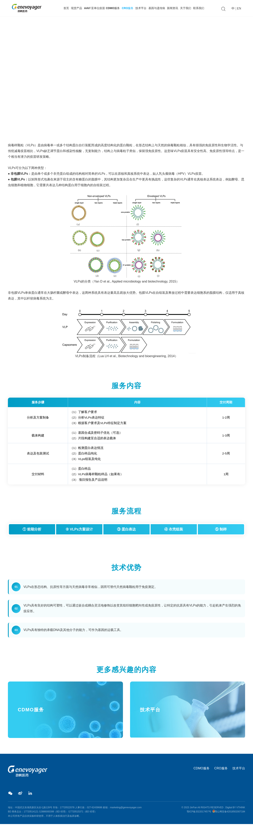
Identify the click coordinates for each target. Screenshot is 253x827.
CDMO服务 (202, 771)
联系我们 (198, 8)
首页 (66, 8)
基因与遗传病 (156, 8)
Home (11, 118)
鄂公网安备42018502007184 (230, 814)
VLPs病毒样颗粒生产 (46, 118)
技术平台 (140, 8)
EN (239, 8)
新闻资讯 (172, 8)
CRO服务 (127, 8)
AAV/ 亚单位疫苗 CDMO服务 (102, 8)
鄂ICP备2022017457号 (199, 814)
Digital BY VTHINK (235, 810)
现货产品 (76, 8)
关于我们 (185, 8)
